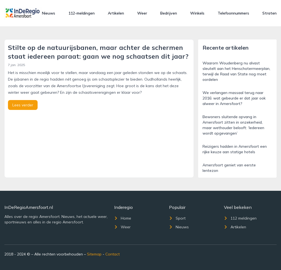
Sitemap (94, 254)
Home (122, 218)
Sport (177, 218)
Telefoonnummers (233, 13)
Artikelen (116, 13)
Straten (269, 13)
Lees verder (22, 105)
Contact (112, 254)
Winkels (197, 13)
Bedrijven (168, 13)
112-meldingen (81, 13)
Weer (142, 13)
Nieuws (48, 13)
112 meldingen (240, 218)
